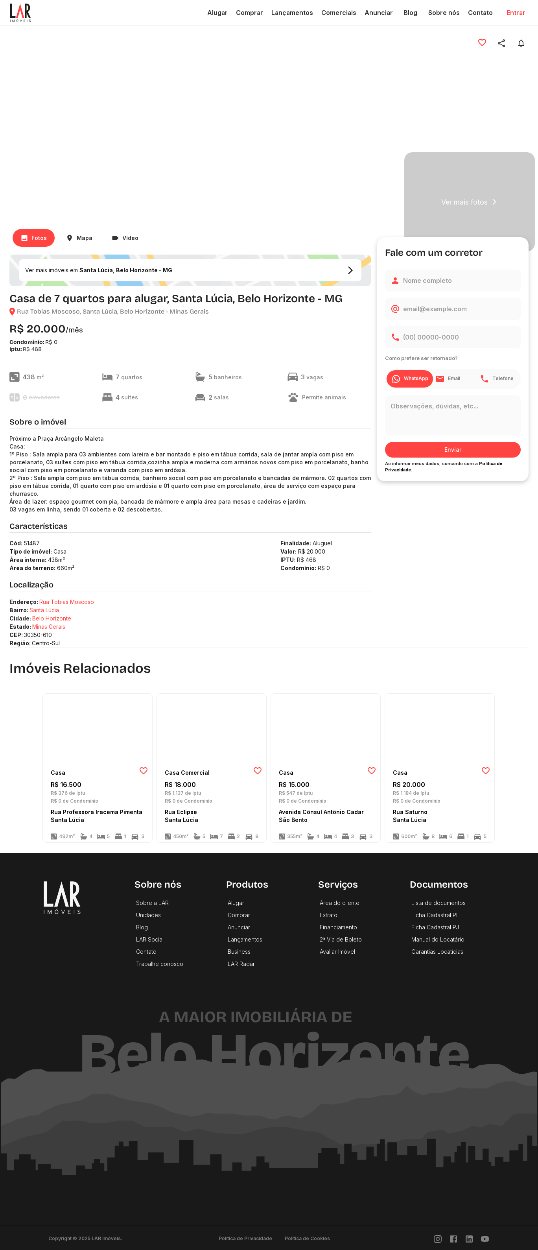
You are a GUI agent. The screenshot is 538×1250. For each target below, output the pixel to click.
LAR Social (150, 939)
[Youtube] (485, 1238)
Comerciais (338, 13)
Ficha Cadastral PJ (435, 927)
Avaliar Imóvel (337, 951)
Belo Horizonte (51, 618)
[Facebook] (453, 1238)
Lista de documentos (438, 902)
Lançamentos (292, 13)
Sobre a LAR (152, 902)
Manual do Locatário (437, 939)
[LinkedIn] (469, 1238)
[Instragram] (437, 1238)
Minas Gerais (48, 626)
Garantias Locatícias (437, 951)
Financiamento (338, 927)
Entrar (516, 13)
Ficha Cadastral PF (435, 915)
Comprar (249, 13)
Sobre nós (444, 13)
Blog (410, 13)
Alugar (217, 13)
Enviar (452, 449)
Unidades (148, 915)
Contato (480, 13)
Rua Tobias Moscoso (66, 601)
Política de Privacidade (245, 1238)
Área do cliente (339, 902)
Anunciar (379, 13)
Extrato (328, 915)
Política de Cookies (307, 1238)
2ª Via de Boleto (341, 939)
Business (239, 951)
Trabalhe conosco (159, 963)
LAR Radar (241, 963)
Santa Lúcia (44, 610)
